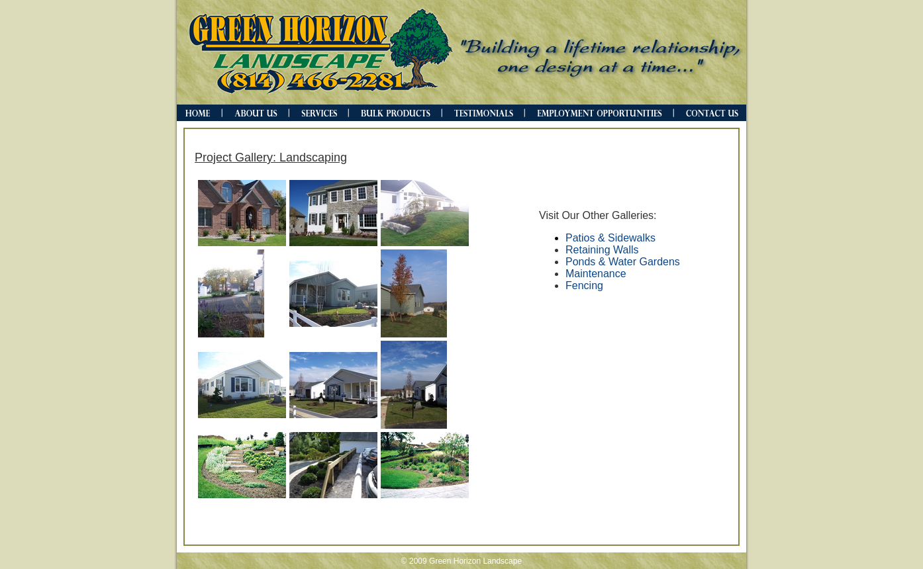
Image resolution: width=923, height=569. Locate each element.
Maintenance (595, 273)
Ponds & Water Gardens (622, 261)
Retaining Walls (602, 249)
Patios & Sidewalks (610, 237)
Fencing (584, 285)
